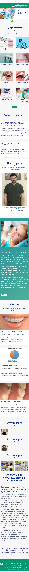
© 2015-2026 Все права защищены (16, 563)
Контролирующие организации (16, 569)
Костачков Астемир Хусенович (14, 208)
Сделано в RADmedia (16, 565)
